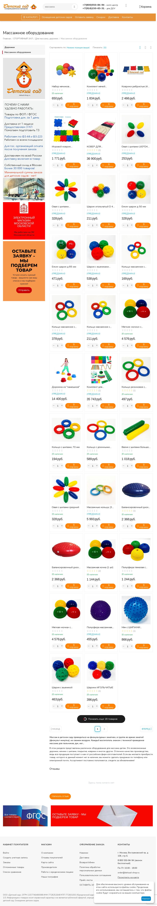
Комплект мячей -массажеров (96, 86)
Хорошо (146, 898)
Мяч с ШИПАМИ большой (131, 627)
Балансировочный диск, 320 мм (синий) (135, 507)
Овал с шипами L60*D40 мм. (135, 146)
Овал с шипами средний (65, 507)
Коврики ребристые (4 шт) (135, 86)
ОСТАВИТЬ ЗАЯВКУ (90, 885)
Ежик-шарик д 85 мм (64, 266)
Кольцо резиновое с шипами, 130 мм (133, 387)
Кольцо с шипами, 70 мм (66, 447)
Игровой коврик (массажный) (61, 146)
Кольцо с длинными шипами (98, 447)
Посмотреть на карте (128, 877)
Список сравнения (12, 872)
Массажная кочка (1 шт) (100, 567)
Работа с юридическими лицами (57, 872)
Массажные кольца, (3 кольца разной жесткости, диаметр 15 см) (100, 507)
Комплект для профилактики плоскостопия (95, 387)
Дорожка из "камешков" (66, 387)
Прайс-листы (86, 880)
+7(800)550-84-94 (94, 5)
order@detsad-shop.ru (128, 872)
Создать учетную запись (15, 857)
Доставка (84, 857)
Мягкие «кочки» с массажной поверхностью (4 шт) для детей (136, 327)
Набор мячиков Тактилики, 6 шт (61, 86)
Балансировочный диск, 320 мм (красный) (65, 567)
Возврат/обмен (87, 862)
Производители (49, 867)
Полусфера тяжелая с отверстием (134, 567)
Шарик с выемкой (62, 687)
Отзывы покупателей (52, 857)
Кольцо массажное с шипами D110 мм (63, 327)
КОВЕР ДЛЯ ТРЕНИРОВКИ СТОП (98, 146)
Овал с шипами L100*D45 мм (60, 206)
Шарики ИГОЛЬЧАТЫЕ (100, 687)
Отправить (24, 290)
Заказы (6, 862)
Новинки (84, 852)
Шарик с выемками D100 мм (98, 266)
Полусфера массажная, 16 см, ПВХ (99, 627)
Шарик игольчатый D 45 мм (101, 206)
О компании (47, 852)
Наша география (49, 876)
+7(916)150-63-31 (94, 8)
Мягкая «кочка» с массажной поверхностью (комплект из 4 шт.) (66, 627)
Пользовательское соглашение (95, 875)
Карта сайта (47, 862)
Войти (6, 852)
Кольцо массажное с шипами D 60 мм (133, 266)
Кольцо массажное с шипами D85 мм (98, 327)
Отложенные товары (13, 867)
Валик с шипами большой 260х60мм (136, 447)
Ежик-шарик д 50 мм (134, 206)
